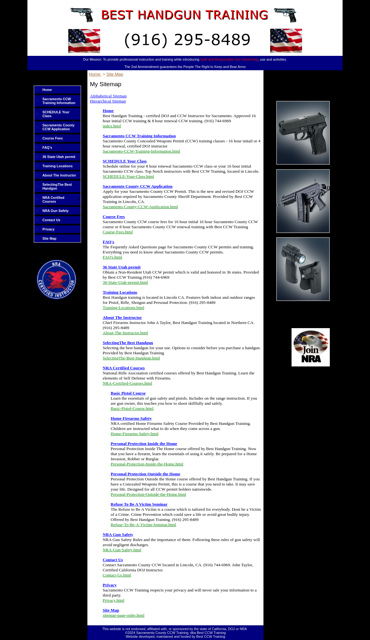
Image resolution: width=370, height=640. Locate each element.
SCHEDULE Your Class (56, 114)
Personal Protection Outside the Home (145, 473)
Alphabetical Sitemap (108, 96)
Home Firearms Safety (131, 418)
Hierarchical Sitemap (108, 101)
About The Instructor (59, 175)
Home (47, 90)
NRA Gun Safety (55, 211)
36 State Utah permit (58, 157)
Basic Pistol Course (128, 393)
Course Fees (52, 138)
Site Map (49, 238)
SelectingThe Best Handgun (57, 186)
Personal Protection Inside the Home (144, 443)
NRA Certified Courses (53, 199)
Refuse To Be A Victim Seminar (139, 504)
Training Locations (57, 166)
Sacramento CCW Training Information (58, 101)
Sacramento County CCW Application (58, 127)
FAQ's (47, 147)
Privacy (48, 229)
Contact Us (51, 220)
